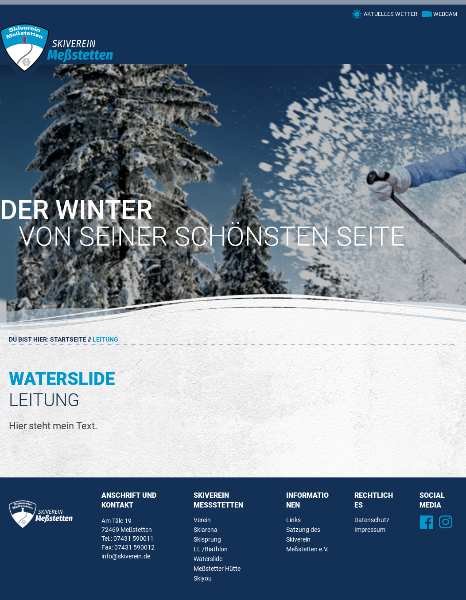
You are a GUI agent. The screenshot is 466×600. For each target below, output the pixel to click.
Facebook (426, 522)
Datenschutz (371, 519)
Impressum (369, 529)
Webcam (445, 14)
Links (293, 519)
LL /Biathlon (211, 549)
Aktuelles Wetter (390, 14)
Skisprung (207, 539)
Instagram (446, 522)
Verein (202, 519)
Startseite (68, 339)
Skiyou (203, 578)
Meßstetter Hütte (217, 568)
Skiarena (205, 529)
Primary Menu (446, 38)
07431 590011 (133, 538)
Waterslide (208, 558)
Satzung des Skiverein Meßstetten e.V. (307, 539)
